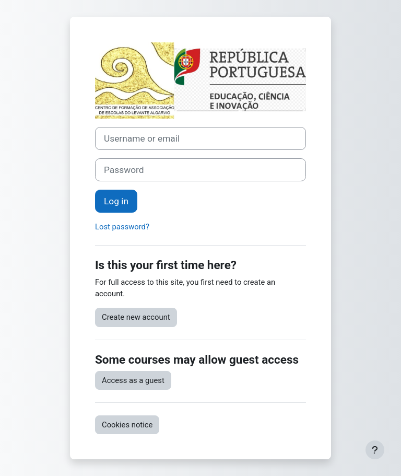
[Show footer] (374, 449)
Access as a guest (133, 380)
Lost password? (122, 226)
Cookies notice (127, 424)
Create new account (136, 317)
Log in (116, 201)
